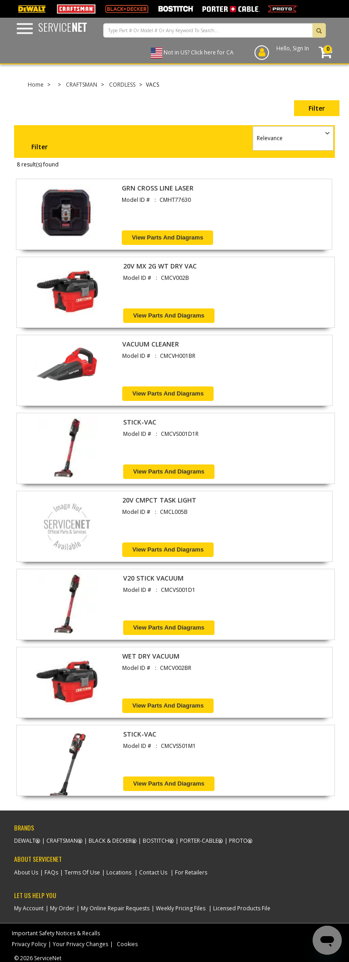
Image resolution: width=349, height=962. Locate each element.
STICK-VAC (139, 422)
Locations (118, 872)
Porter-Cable (199, 841)
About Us (26, 872)
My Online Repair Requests (115, 908)
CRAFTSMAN (81, 84)
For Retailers (191, 872)
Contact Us (153, 872)
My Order (62, 908)
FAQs (51, 872)
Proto (238, 841)
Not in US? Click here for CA (199, 52)
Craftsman (62, 841)
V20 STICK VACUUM (153, 578)
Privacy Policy (29, 944)
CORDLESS (122, 84)
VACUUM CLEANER (150, 344)
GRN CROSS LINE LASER (158, 188)
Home (36, 84)
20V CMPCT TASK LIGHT (159, 500)
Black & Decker (110, 841)
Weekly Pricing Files (180, 908)
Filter (317, 108)
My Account (29, 908)
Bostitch (156, 841)
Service (62, 27)
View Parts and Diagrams (167, 237)
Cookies (127, 944)
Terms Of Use (82, 872)
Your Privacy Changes (80, 944)
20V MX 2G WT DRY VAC (160, 266)
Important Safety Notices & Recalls (56, 933)
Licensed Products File (241, 908)
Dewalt (24, 841)
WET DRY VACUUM (150, 656)
